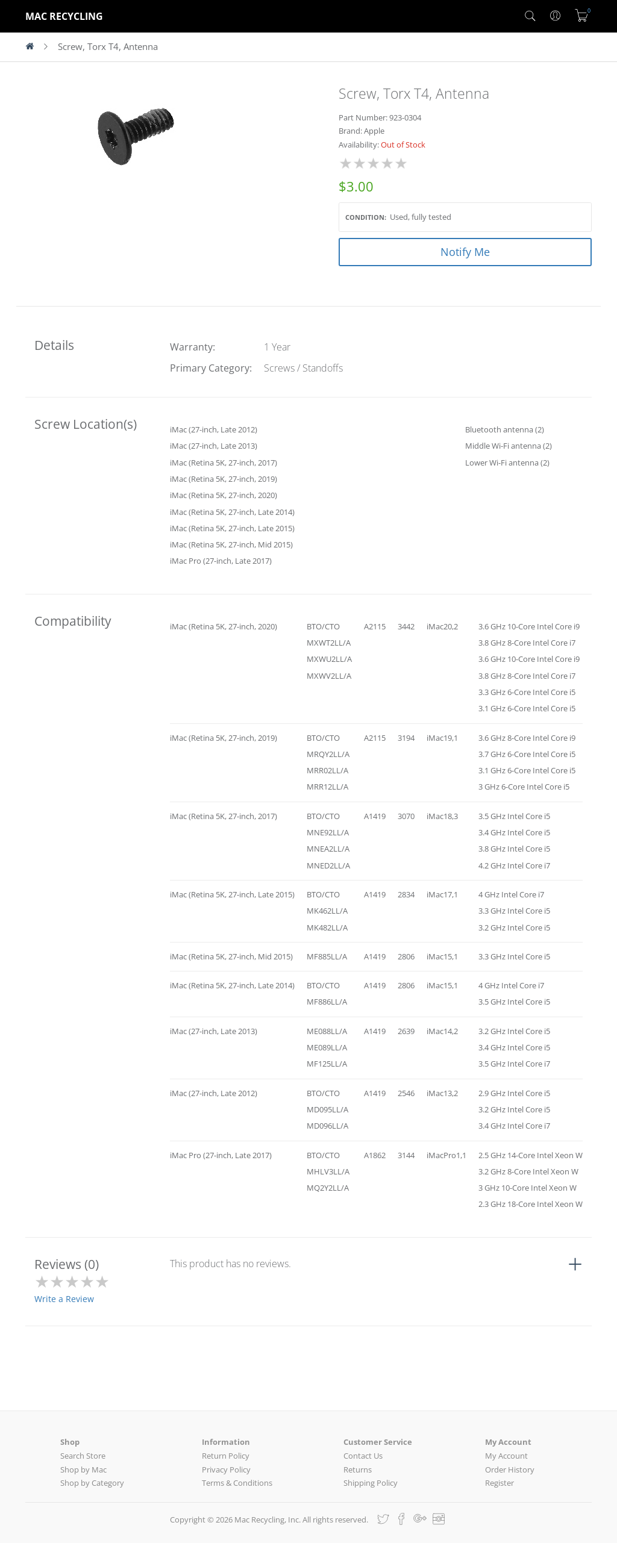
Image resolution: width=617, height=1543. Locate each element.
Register (499, 1482)
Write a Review (64, 1299)
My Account (506, 1455)
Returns (357, 1469)
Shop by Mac (83, 1469)
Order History (509, 1469)
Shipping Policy (370, 1482)
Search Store (82, 1455)
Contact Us (363, 1455)
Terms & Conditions (237, 1482)
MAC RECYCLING (64, 16)
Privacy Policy (226, 1469)
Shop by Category (92, 1482)
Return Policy (225, 1455)
